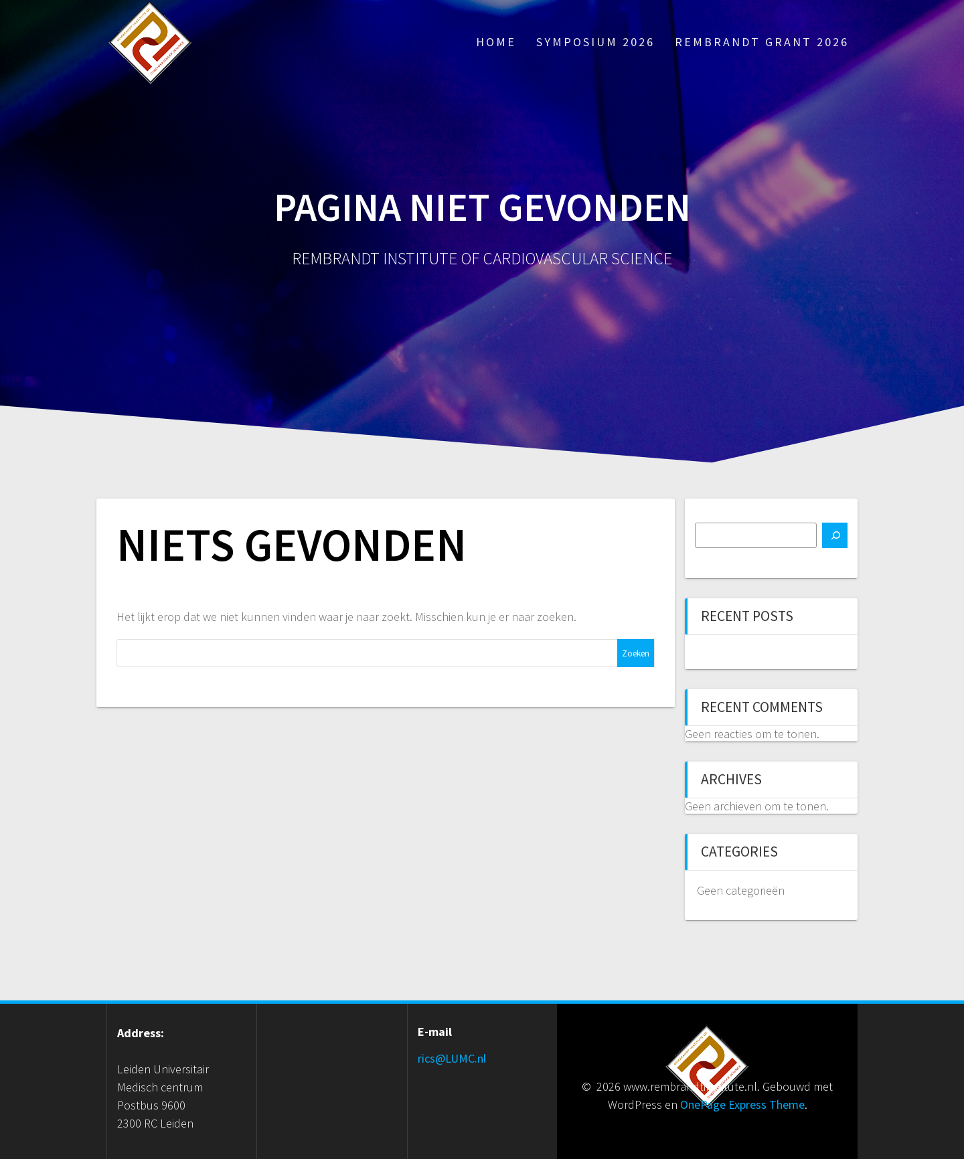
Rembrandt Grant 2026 (762, 42)
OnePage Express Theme (742, 1104)
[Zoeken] (835, 535)
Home (496, 42)
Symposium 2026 (595, 42)
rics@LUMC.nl (452, 1058)
